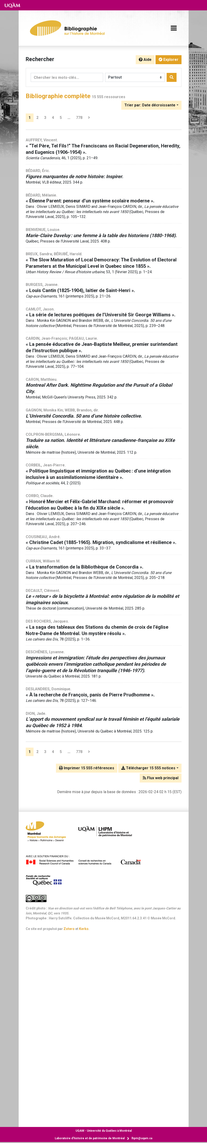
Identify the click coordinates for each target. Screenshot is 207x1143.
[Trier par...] (151, 105)
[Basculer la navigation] (173, 28)
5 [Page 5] (61, 117)
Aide (145, 59)
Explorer (168, 59)
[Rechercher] (172, 77)
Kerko (84, 929)
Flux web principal (160, 778)
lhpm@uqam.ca (141, 1138)
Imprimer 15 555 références (86, 768)
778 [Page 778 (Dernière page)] (79, 117)
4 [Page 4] (53, 117)
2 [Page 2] (37, 117)
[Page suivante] (89, 117)
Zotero (69, 929)
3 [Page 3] (45, 117)
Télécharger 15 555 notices (148, 768)
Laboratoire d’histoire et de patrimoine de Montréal (90, 1138)
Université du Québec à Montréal (104, 1130)
